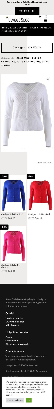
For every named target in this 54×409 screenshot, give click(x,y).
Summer (23, 28)
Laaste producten (14, 318)
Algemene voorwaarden (17, 344)
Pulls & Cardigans (41, 28)
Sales (13, 28)
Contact (9, 337)
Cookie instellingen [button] (15, 400)
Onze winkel (11, 340)
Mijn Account (12, 325)
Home (5, 28)
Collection (23, 58)
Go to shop (27, 11)
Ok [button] (29, 400)
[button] (48, 78)
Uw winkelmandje (14, 321)
